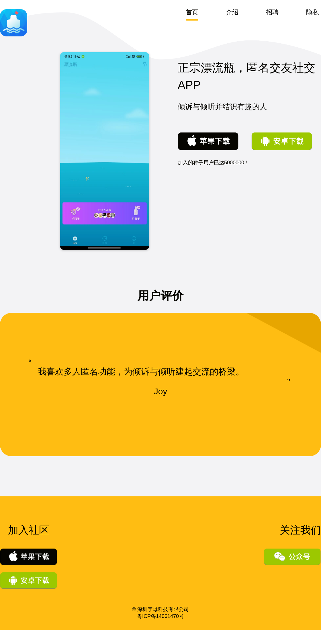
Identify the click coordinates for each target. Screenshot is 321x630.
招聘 (272, 12)
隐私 (312, 12)
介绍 (232, 12)
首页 (192, 12)
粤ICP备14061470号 (160, 616)
